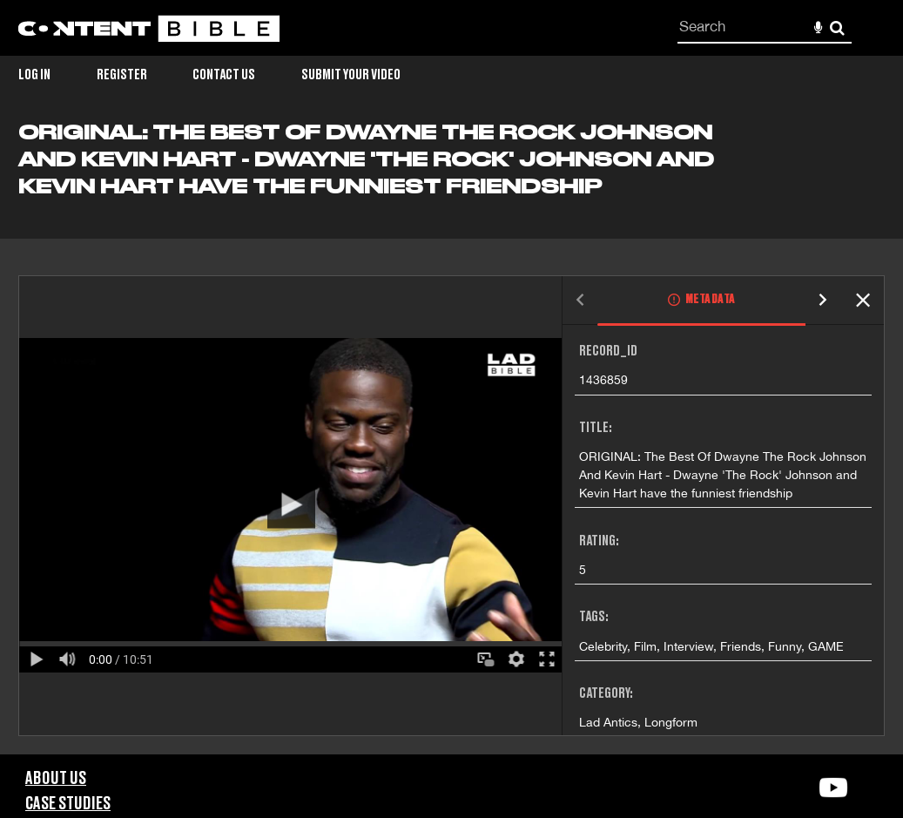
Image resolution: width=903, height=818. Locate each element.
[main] (451, 437)
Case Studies (68, 804)
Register (122, 75)
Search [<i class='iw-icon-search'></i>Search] (837, 27)
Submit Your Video (351, 75)
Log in (34, 75)
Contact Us (223, 75)
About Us (55, 779)
